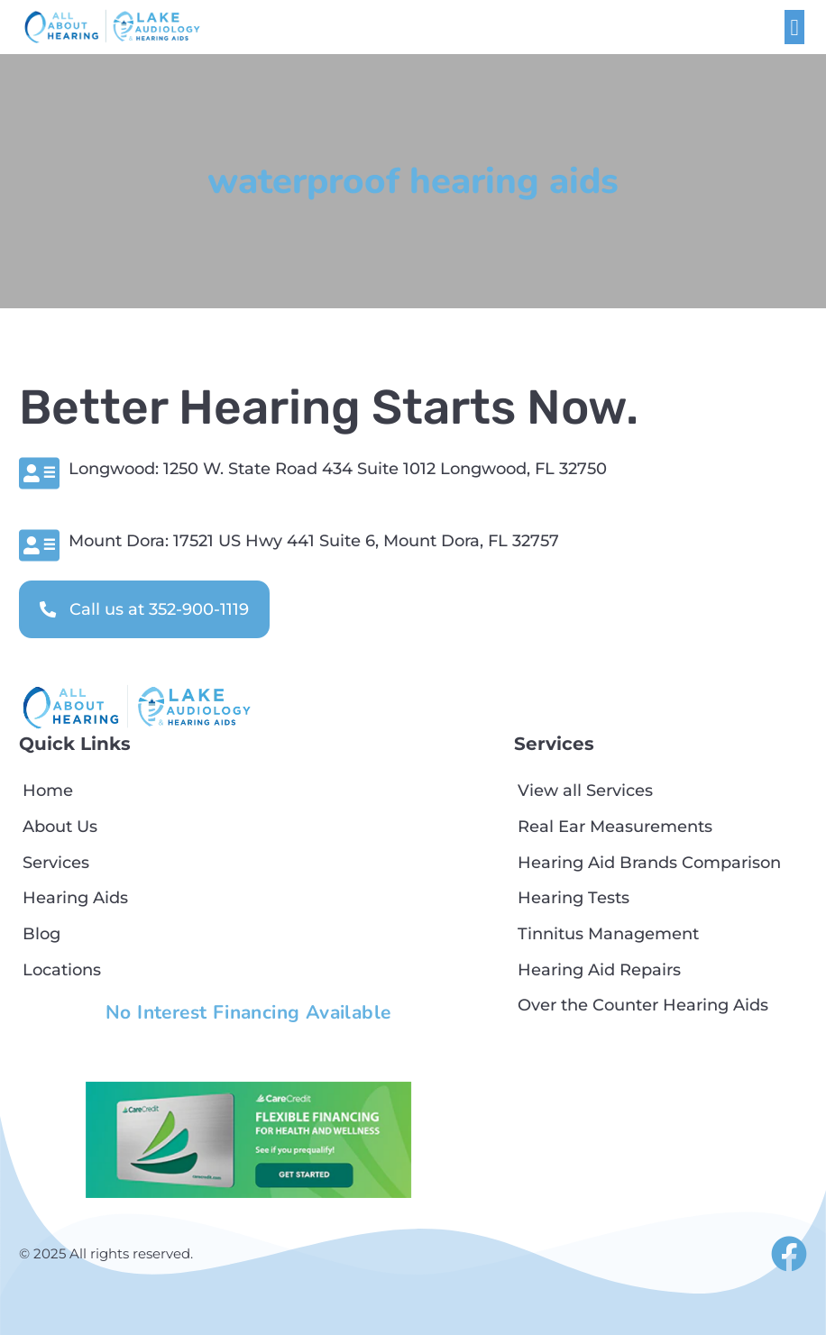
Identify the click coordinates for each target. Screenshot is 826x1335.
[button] (794, 27)
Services (56, 862)
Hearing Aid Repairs (599, 969)
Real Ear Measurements (615, 826)
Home (48, 790)
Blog (41, 933)
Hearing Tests (573, 897)
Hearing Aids (75, 897)
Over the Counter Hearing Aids (643, 1004)
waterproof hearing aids (413, 181)
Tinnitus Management (608, 933)
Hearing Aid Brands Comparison (649, 862)
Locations (62, 969)
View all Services (585, 790)
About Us (60, 826)
